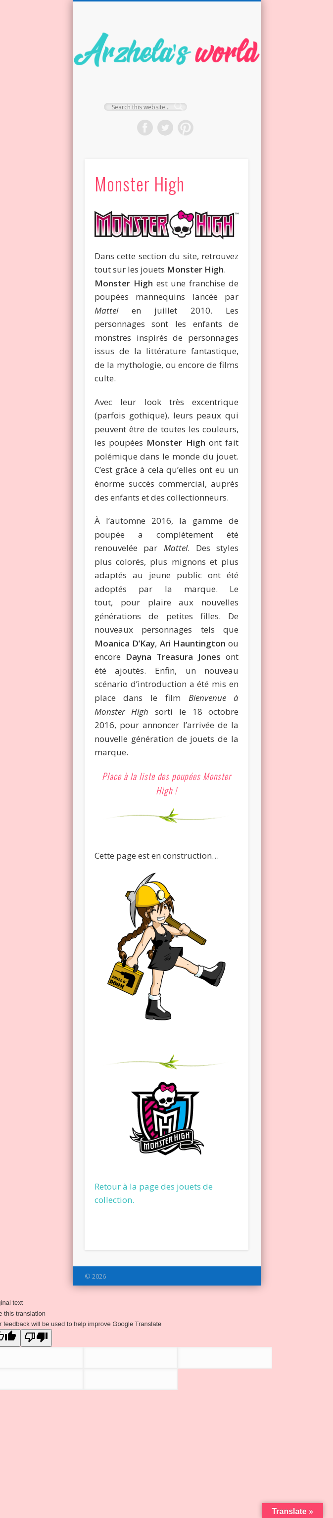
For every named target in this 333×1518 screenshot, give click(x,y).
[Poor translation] (36, 1338)
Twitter (165, 128)
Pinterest (185, 128)
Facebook (145, 128)
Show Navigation (224, 88)
